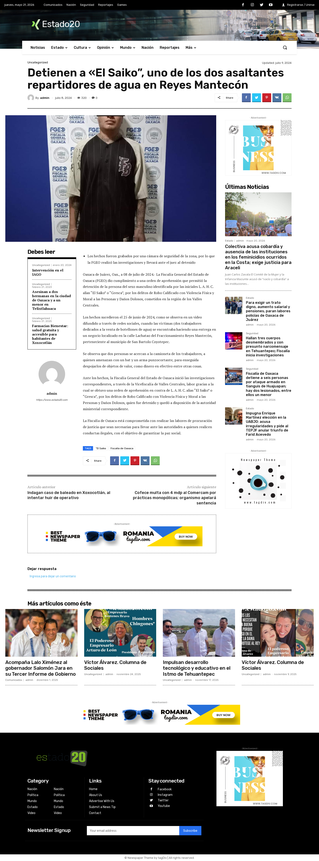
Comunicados (13, 680)
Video (31, 813)
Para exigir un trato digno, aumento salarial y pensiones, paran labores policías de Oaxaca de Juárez (268, 311)
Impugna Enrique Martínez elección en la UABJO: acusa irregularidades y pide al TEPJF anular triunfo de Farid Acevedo (267, 424)
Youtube (164, 806)
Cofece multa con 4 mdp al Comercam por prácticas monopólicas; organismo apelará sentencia (174, 498)
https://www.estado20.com (52, 399)
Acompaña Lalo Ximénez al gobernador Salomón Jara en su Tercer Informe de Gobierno (40, 668)
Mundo (32, 801)
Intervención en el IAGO (47, 272)
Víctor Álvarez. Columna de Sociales (115, 665)
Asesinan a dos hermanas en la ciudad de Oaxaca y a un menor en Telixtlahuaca (51, 300)
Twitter (163, 800)
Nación (32, 789)
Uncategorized (37, 62)
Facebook (165, 789)
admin (44, 97)
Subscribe (190, 831)
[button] (285, 47)
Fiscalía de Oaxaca (122, 448)
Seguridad (252, 333)
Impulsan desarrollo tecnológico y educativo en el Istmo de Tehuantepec (196, 668)
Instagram (165, 795)
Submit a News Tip (102, 807)
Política (32, 795)
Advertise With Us (101, 801)
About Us (95, 795)
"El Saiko (101, 448)
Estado (229, 241)
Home (93, 789)
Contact (95, 813)
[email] (133, 830)
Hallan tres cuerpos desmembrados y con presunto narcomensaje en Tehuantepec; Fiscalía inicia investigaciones (268, 346)
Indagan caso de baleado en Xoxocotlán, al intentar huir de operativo (68, 495)
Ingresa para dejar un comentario (53, 576)
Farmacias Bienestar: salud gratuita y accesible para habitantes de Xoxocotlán (50, 334)
